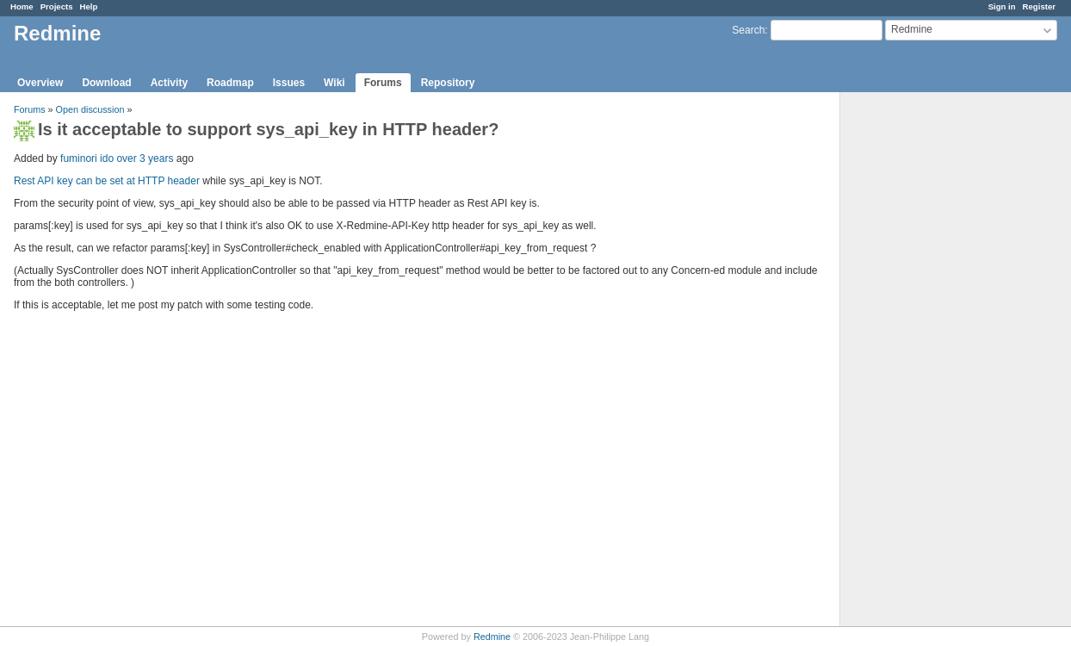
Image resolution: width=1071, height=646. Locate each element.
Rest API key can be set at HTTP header (107, 181)
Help (89, 6)
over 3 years (144, 158)
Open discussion (90, 109)
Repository (448, 83)
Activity (169, 83)
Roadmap (230, 83)
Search (748, 30)
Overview (40, 83)
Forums (383, 83)
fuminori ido (87, 158)
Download (106, 83)
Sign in (1002, 6)
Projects (56, 6)
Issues (289, 83)
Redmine (492, 636)
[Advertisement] (926, 362)
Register (1039, 6)
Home (22, 6)
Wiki (334, 83)
